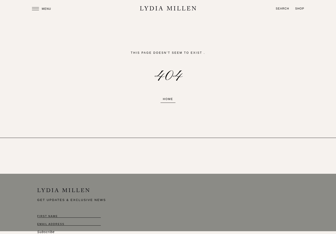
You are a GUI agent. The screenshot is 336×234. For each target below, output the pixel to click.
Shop (299, 8)
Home (168, 99)
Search (282, 8)
